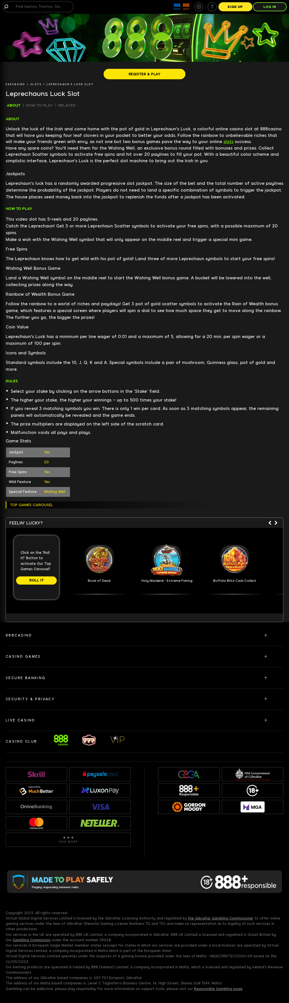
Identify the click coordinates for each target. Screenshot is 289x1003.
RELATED (67, 105)
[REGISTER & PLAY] (144, 74)
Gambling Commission (32, 940)
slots (228, 141)
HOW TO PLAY (39, 105)
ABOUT (13, 105)
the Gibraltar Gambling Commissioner (220, 918)
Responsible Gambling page (218, 989)
